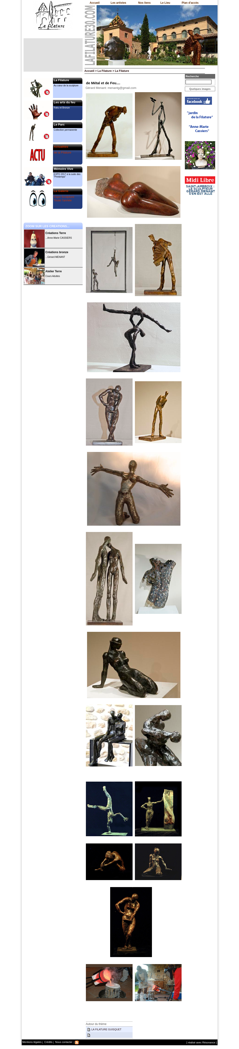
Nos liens (144, 2)
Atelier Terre (54, 271)
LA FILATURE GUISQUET (106, 1029)
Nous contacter (63, 1042)
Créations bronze (57, 252)
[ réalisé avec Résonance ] (201, 1042)
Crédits (48, 1042)
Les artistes (118, 2)
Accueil (95, 2)
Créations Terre (56, 233)
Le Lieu (165, 2)
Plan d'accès (190, 2)
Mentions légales (32, 1042)
